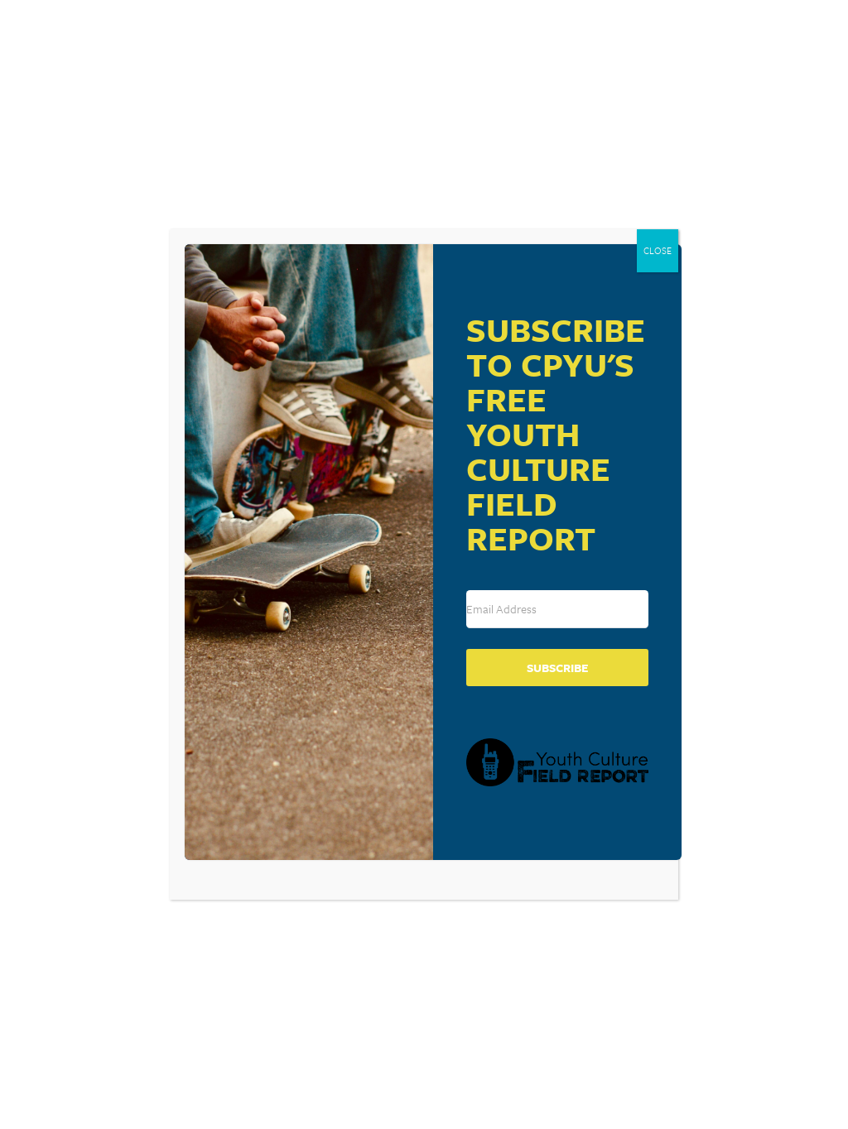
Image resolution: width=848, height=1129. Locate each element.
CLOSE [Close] (657, 250)
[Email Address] (557, 609)
